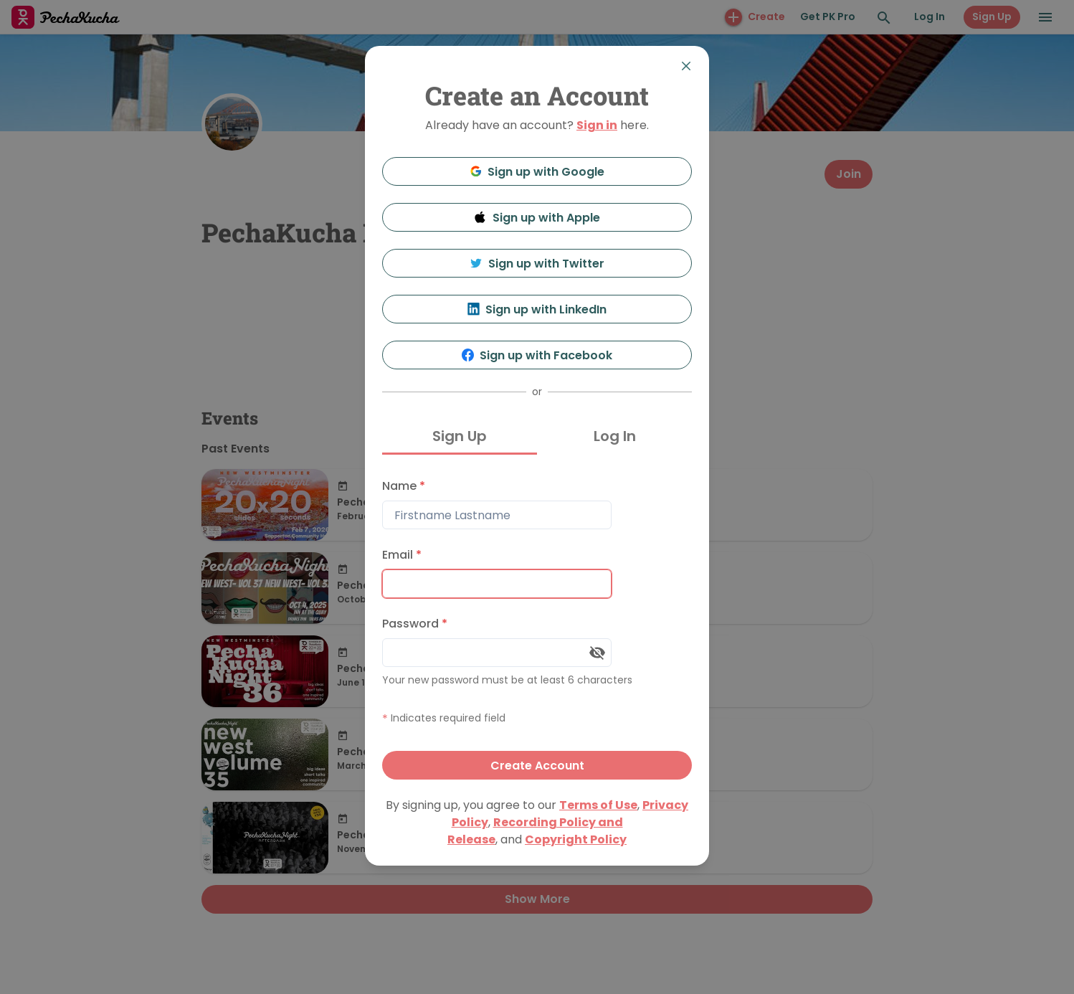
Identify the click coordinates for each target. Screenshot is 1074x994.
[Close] (686, 66)
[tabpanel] (537, 626)
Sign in (596, 125)
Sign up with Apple (537, 217)
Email (402, 554)
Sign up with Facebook (537, 355)
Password (414, 623)
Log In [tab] (615, 436)
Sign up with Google (537, 172)
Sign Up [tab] (459, 436)
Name (403, 486)
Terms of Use (598, 805)
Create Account (537, 765)
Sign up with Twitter (537, 263)
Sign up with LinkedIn (537, 309)
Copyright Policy (576, 839)
